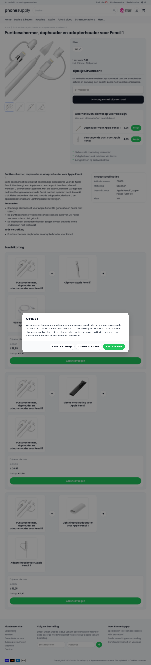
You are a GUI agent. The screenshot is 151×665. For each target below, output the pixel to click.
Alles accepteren (114, 346)
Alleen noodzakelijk (62, 346)
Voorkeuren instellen (88, 346)
